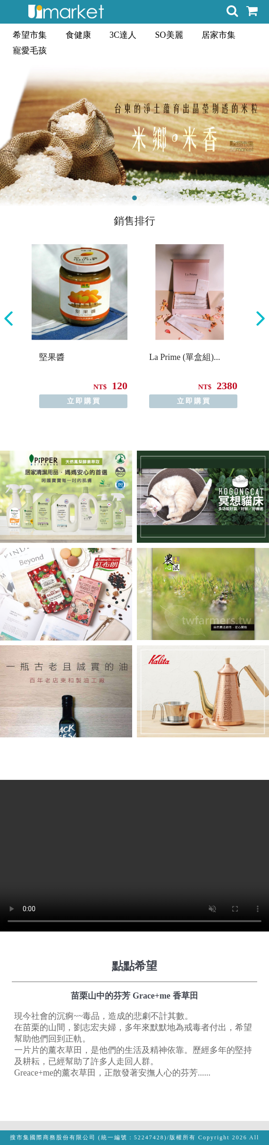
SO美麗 (169, 35)
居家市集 (218, 35)
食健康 (78, 35)
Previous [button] (8, 318)
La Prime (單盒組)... (184, 357)
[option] (79, 326)
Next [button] (260, 318)
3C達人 (122, 35)
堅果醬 (52, 357)
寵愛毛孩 (30, 50)
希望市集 (30, 35)
